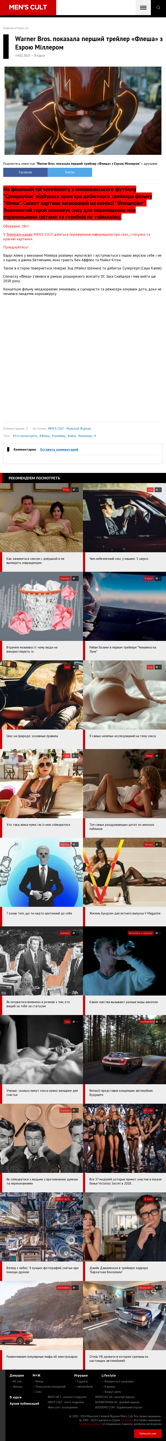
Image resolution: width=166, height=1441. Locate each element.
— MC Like (16, 1381)
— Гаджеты (81, 1381)
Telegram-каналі (19, 234)
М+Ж (36, 1375)
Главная (8, 28)
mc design (127, 1420)
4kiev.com (63, 1407)
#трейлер (58, 436)
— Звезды (16, 1386)
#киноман (85, 436)
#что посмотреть (25, 436)
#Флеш (45, 436)
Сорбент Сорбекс (90, 1424)
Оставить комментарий (59, 449)
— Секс (37, 1392)
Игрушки (81, 1375)
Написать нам (147, 1433)
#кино (72, 436)
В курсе (16, 1397)
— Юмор (38, 1381)
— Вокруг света (111, 1392)
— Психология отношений (49, 1386)
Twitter (63, 172)
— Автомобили (83, 1386)
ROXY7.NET (67, 1397)
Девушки (17, 1375)
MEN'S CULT (66, 1402)
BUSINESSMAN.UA (117, 1402)
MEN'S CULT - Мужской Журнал (69, 428)
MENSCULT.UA (115, 1397)
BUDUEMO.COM (118, 1407)
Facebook (23, 172)
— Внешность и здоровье (118, 1381)
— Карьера (108, 1386)
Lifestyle (109, 1375)
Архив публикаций (24, 1403)
